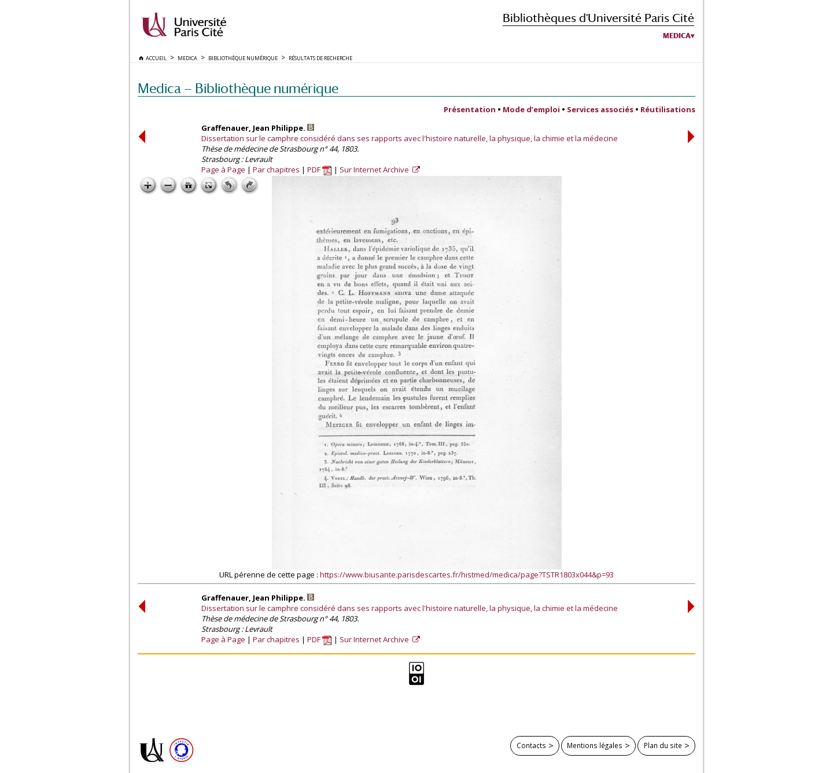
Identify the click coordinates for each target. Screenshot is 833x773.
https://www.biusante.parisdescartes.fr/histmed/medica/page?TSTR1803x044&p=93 (467, 574)
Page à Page (223, 169)
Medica (677, 36)
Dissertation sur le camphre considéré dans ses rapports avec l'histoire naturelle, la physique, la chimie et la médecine (409, 138)
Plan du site (663, 745)
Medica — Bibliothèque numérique (238, 88)
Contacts (531, 745)
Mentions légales (594, 745)
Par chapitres (276, 169)
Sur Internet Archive (375, 169)
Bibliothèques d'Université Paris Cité (598, 17)
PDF (319, 169)
